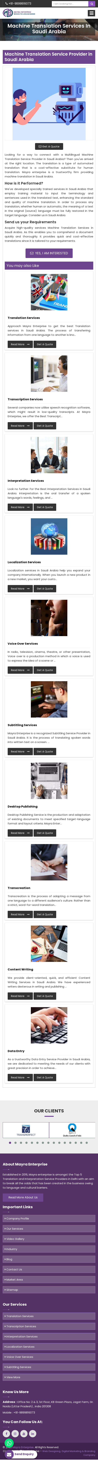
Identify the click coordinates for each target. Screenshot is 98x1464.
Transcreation (19, 888)
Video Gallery (14, 1239)
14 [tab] (81, 1143)
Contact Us (13, 1269)
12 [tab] (70, 1143)
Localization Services (24, 562)
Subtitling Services (22, 725)
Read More (20, 344)
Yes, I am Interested (49, 253)
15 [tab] (87, 1143)
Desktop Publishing (23, 806)
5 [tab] (32, 1143)
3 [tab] (21, 1143)
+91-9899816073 (18, 3)
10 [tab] (59, 1143)
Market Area (14, 1279)
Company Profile (17, 1218)
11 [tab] (65, 1143)
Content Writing (20, 969)
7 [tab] (43, 1143)
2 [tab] (15, 1143)
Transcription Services (25, 399)
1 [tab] (10, 1143)
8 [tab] (48, 1143)
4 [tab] (26, 1143)
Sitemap (11, 1290)
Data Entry (16, 1051)
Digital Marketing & (73, 1451)
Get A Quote (49, 146)
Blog (8, 1259)
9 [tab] (54, 1143)
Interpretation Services (26, 481)
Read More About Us (23, 1197)
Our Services (14, 1229)
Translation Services (24, 318)
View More (12, 1377)
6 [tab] (37, 1143)
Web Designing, (51, 1451)
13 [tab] (76, 1143)
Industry (11, 1249)
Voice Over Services (23, 644)
